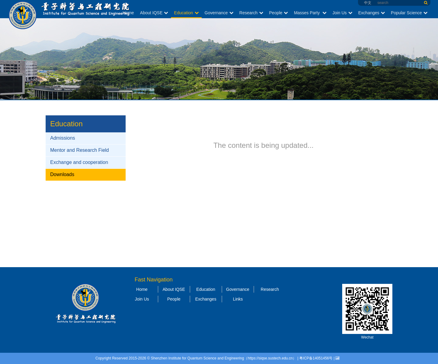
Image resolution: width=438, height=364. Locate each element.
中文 (367, 3)
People (278, 12)
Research (251, 12)
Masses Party (310, 12)
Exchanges (371, 12)
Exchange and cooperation (79, 162)
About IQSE (154, 12)
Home (128, 12)
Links (238, 299)
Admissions (62, 138)
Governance (219, 12)
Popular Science (409, 12)
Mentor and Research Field (79, 150)
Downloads (62, 174)
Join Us (342, 12)
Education (186, 12)
